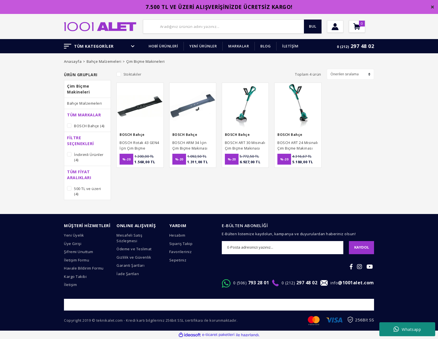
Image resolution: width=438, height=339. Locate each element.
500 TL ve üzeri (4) (87, 191)
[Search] (232, 26)
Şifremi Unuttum (78, 251)
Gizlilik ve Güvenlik (133, 257)
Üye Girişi (72, 243)
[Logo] (100, 25)
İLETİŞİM (290, 46)
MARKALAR (238, 46)
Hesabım (177, 235)
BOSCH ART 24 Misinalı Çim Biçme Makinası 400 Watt (295, 145)
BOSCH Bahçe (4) (89, 125)
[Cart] (370, 26)
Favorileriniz (180, 251)
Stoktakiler (132, 74)
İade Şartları (127, 273)
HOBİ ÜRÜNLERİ (163, 46)
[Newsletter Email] (282, 247)
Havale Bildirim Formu (84, 268)
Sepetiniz (178, 260)
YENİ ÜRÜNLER (203, 46)
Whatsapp (407, 329)
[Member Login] (339, 26)
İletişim (70, 284)
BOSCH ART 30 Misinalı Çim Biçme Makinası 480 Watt (243, 145)
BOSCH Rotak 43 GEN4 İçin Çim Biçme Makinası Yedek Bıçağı (136, 145)
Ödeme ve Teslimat (134, 248)
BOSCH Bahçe (133, 134)
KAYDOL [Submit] (361, 247)
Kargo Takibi (75, 276)
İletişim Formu (76, 260)
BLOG (265, 46)
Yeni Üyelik (74, 235)
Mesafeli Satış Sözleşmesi (129, 238)
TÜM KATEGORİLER (99, 46)
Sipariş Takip (181, 243)
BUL (309, 26)
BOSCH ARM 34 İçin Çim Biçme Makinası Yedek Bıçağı (191, 145)
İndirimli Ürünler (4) (89, 157)
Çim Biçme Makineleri (145, 61)
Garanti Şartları (130, 265)
